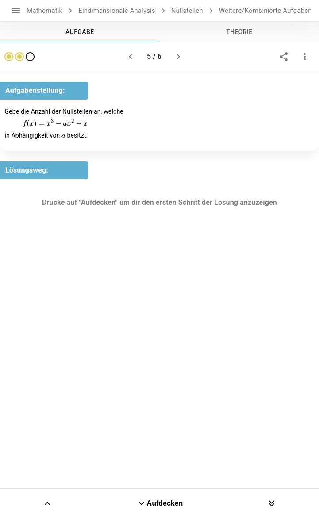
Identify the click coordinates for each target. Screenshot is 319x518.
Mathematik (44, 11)
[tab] (80, 31)
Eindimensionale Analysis (116, 11)
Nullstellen (187, 11)
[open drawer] (16, 10)
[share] (283, 56)
